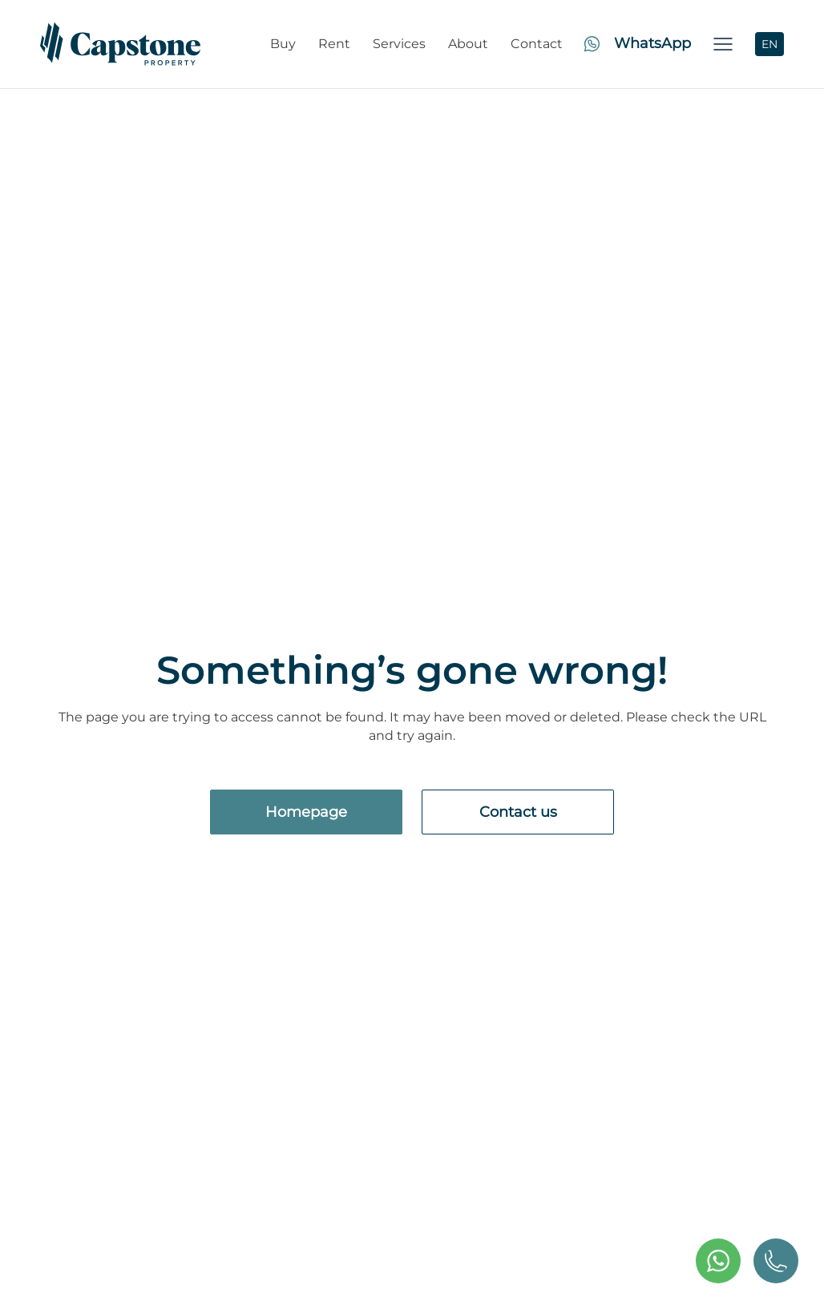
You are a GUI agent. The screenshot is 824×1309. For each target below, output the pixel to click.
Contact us (518, 812)
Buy (283, 43)
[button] (723, 44)
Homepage (306, 812)
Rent (334, 43)
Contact (537, 43)
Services (399, 43)
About (468, 43)
